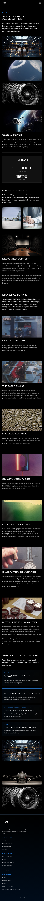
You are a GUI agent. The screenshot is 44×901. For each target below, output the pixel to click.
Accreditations (6, 871)
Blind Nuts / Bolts (7, 868)
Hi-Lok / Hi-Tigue (7, 865)
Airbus (4, 859)
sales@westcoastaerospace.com (12, 889)
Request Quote (6, 880)
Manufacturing (6, 846)
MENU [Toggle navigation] (40, 3)
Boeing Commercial (8, 862)
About (4, 841)
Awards (4, 849)
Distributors (5, 878)
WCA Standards (7, 856)
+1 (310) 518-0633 (7, 886)
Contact (4, 883)
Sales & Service (7, 844)
